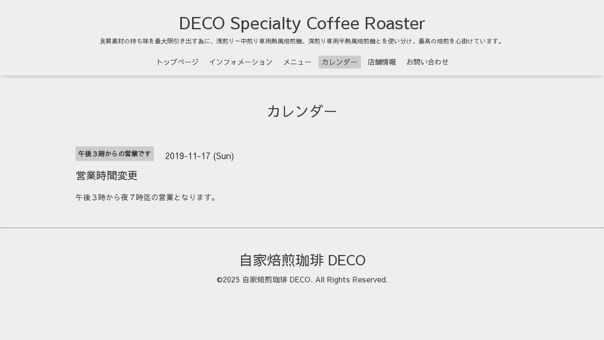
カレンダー (339, 62)
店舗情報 (382, 62)
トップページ (177, 62)
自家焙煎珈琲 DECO (302, 259)
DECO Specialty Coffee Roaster (302, 22)
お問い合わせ (427, 62)
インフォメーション (241, 62)
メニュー (297, 62)
